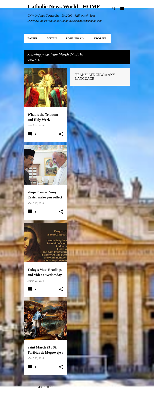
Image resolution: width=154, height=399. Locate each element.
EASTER (33, 38)
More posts (45, 387)
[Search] (113, 8)
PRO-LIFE (100, 38)
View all (34, 60)
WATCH (52, 38)
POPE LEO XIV (75, 38)
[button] (61, 134)
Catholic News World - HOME (64, 6)
